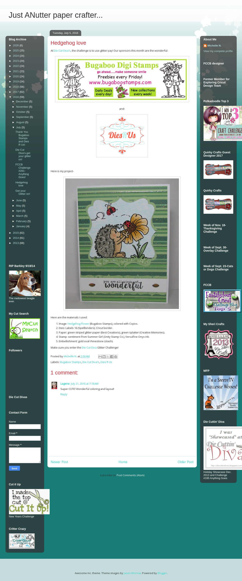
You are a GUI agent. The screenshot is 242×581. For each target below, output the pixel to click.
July (19, 127)
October (21, 111)
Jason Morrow (132, 573)
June (19, 200)
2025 (16, 50)
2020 (16, 76)
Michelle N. (214, 45)
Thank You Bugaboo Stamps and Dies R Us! (22, 138)
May (19, 205)
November (22, 106)
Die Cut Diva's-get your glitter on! (23, 154)
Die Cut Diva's (62, 50)
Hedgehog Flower (79, 323)
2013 (16, 243)
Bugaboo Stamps (70, 362)
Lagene (65, 383)
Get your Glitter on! (22, 192)
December (22, 101)
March (20, 215)
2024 (16, 55)
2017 (16, 91)
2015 (16, 232)
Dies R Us (106, 362)
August (20, 122)
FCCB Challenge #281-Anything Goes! (23, 171)
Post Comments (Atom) (130, 475)
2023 (16, 60)
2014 (16, 237)
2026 (16, 45)
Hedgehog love (21, 184)
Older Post (186, 462)
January (21, 226)
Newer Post (59, 462)
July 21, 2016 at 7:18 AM (84, 383)
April (19, 210)
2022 (16, 66)
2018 (16, 86)
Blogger (162, 573)
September (23, 116)
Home (122, 462)
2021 (16, 71)
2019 (16, 81)
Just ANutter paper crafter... (56, 15)
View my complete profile (218, 51)
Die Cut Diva (89, 347)
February (21, 221)
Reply (63, 394)
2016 (16, 96)
